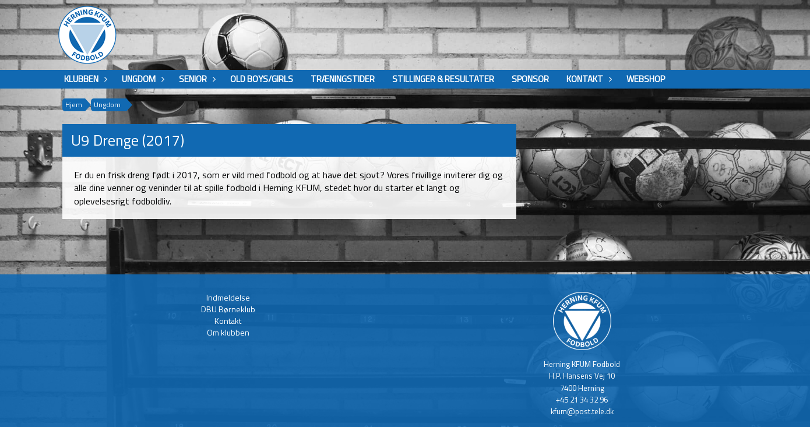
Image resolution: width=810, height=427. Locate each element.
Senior (196, 79)
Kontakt (587, 79)
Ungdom (141, 79)
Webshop (645, 79)
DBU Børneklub (228, 309)
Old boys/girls (261, 79)
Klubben (84, 79)
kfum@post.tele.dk (582, 411)
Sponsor (530, 79)
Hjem (73, 104)
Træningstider (343, 79)
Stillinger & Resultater (443, 79)
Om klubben (228, 332)
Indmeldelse (228, 297)
